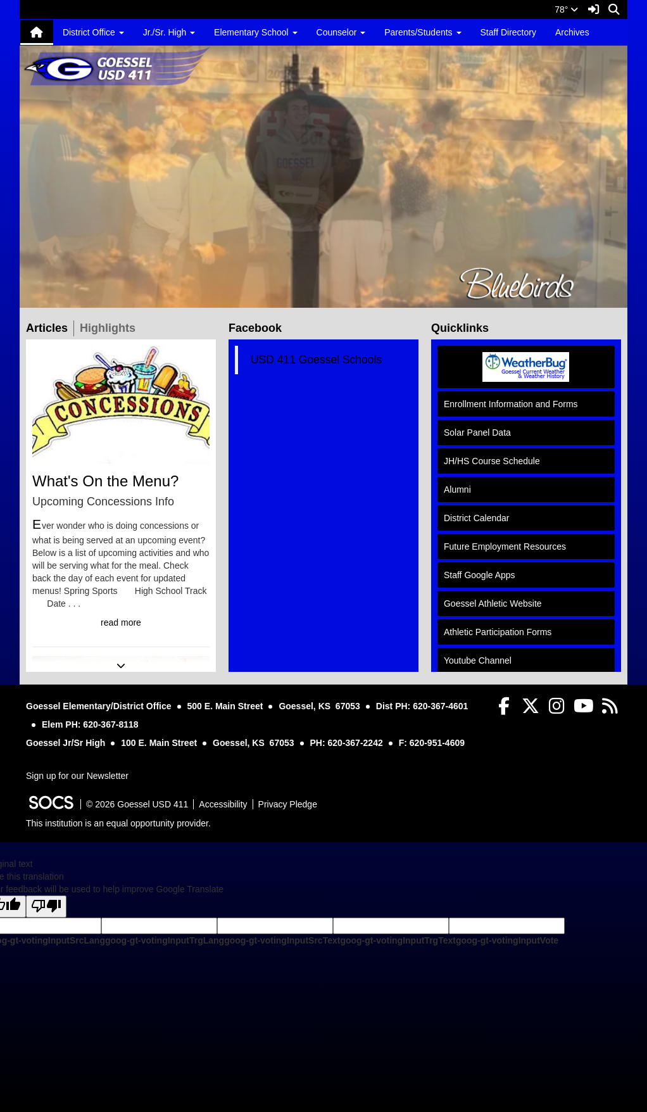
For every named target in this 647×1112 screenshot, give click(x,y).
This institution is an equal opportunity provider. (118, 823)
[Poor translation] (46, 906)
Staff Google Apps (479, 575)
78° (566, 9)
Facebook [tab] (258, 327)
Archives (572, 32)
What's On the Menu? (105, 481)
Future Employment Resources (505, 546)
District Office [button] (93, 32)
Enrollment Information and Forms (511, 404)
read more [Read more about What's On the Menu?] (121, 622)
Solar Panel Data (477, 432)
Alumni (457, 489)
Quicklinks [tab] (462, 327)
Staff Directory (508, 32)
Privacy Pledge (287, 804)
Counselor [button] (341, 32)
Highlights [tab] (110, 327)
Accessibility (223, 804)
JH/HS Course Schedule (492, 461)
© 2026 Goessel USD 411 (137, 804)
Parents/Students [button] (422, 32)
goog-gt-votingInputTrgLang (164, 940)
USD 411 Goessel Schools (316, 359)
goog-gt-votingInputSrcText (282, 940)
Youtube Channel (478, 660)
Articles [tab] (49, 327)
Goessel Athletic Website (493, 603)
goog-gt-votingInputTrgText (397, 940)
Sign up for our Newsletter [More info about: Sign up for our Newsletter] (77, 776)
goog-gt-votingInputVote (507, 940)
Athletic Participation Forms (497, 632)
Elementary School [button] (255, 32)
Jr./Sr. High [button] (169, 32)
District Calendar (476, 518)
